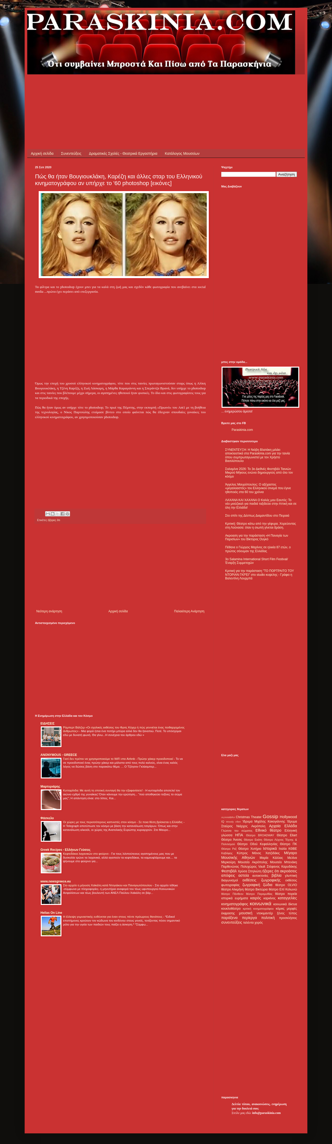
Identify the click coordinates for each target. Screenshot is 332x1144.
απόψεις (228, 875)
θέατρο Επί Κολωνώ (283, 889)
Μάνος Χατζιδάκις (266, 853)
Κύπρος (242, 853)
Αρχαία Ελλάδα (283, 826)
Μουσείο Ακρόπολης (252, 862)
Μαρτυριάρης (50, 786)
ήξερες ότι (54, 520)
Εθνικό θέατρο (268, 830)
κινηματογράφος (234, 904)
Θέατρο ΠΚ (288, 844)
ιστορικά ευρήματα (234, 898)
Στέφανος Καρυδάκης (282, 866)
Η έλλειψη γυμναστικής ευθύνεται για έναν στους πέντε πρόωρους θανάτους (113, 916)
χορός (258, 922)
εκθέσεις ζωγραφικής (262, 880)
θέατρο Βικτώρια (256, 889)
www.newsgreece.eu (55, 881)
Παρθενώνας (230, 866)
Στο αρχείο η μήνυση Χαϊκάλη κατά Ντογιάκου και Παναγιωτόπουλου (108, 885)
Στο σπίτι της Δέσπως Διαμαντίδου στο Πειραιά (257, 515)
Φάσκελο (47, 818)
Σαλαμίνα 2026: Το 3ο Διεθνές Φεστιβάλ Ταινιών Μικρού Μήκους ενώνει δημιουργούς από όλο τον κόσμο (259, 472)
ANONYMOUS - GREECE (58, 755)
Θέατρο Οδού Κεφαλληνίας (257, 844)
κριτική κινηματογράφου (258, 908)
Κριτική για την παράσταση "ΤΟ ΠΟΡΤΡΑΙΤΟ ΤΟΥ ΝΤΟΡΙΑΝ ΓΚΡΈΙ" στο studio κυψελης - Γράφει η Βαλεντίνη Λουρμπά (259, 574)
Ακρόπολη (258, 826)
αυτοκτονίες (260, 876)
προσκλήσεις (288, 918)
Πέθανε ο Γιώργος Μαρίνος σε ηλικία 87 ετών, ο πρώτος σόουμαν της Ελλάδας (258, 549)
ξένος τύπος (287, 913)
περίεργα (249, 918)
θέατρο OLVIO (286, 885)
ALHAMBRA (228, 817)
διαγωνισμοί (229, 880)
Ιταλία (283, 849)
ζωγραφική (251, 885)
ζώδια (267, 885)
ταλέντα (248, 922)
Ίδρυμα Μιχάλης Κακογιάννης (264, 821)
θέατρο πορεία (286, 894)
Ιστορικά (270, 848)
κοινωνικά (260, 903)
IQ (222, 821)
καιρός (255, 898)
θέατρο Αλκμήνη (232, 889)
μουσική (245, 913)
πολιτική (268, 918)
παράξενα (229, 918)
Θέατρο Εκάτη (253, 839)
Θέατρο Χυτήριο (249, 849)
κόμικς (280, 908)
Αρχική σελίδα (42, 153)
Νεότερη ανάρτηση (49, 611)
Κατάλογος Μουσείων (182, 153)
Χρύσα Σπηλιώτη (249, 871)
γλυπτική (291, 876)
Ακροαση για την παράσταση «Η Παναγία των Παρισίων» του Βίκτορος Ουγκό (256, 537)
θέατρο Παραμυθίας (259, 893)
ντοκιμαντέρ (265, 913)
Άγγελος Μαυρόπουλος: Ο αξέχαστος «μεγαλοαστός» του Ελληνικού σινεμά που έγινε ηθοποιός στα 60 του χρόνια (258, 488)
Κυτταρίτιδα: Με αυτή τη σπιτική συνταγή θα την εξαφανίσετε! (103, 790)
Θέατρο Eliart (287, 835)
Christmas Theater (248, 817)
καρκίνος (270, 898)
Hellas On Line (51, 913)
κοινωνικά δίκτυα (285, 904)
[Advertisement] (129, 86)
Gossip (270, 816)
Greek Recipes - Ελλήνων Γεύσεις (65, 850)
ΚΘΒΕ (292, 849)
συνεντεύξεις (231, 922)
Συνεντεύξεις (71, 153)
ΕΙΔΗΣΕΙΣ (47, 723)
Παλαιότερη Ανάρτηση (189, 611)
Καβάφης (227, 853)
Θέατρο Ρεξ (229, 848)
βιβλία (276, 875)
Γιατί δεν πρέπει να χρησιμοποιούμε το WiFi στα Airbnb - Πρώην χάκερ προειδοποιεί (118, 758)
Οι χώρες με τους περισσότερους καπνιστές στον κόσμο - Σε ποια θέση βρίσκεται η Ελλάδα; (123, 822)
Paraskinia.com (242, 430)
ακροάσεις (288, 871)
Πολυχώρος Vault (253, 866)
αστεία (243, 875)
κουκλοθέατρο (231, 908)
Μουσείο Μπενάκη (283, 862)
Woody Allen (233, 821)
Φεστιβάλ (229, 871)
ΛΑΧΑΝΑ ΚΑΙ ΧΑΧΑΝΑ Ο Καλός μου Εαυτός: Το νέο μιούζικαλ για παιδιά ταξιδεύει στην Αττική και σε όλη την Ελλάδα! (260, 503)
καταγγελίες (287, 898)
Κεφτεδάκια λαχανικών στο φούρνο (86, 853)
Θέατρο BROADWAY (260, 835)
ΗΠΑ (239, 835)
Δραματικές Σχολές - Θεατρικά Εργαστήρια (123, 153)
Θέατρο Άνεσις (231, 839)
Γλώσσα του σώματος (237, 830)
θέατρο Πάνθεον (232, 893)
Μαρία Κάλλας (271, 858)
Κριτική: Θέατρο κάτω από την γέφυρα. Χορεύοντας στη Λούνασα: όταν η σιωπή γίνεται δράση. (260, 525)
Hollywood (288, 817)
